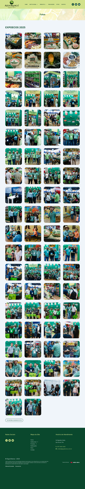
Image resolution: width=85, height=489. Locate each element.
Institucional (33, 4)
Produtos (43, 4)
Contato (63, 4)
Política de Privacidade (9, 466)
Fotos (57, 4)
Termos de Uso (18, 466)
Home (26, 4)
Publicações (51, 4)
